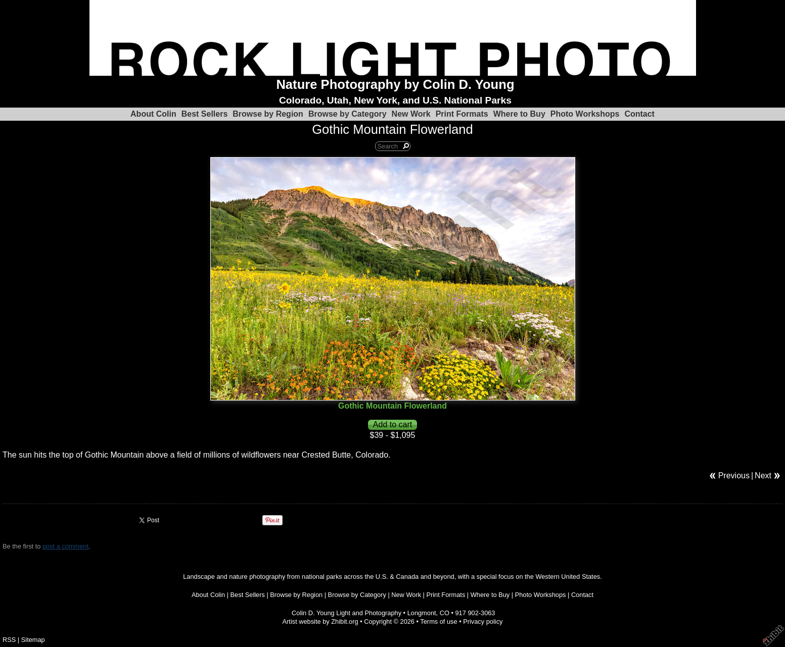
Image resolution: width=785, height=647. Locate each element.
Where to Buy (519, 114)
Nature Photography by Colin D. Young (395, 84)
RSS (9, 639)
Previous (734, 475)
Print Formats (462, 114)
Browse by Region (268, 114)
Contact (639, 114)
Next (763, 475)
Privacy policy (482, 621)
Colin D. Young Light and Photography (346, 613)
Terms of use (438, 621)
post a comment (65, 546)
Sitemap (33, 639)
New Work (411, 114)
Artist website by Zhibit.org (320, 621)
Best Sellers (204, 114)
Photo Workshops (585, 114)
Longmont (421, 613)
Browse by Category (347, 114)
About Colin (153, 114)
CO (444, 613)
